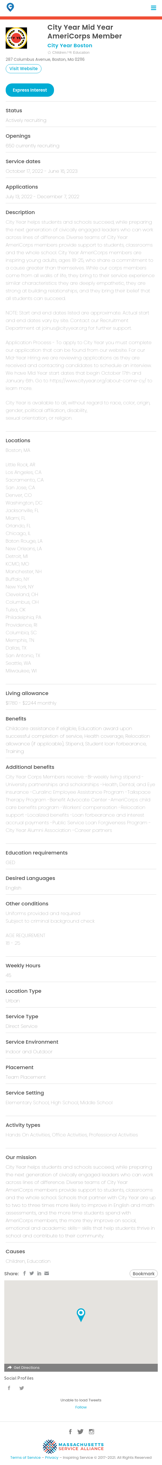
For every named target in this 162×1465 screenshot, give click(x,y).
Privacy (52, 1457)
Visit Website (23, 69)
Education (79, 52)
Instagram (91, 1431)
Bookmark (144, 1274)
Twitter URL (21, 1388)
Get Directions (27, 1367)
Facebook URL (9, 1388)
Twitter (80, 1431)
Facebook (70, 1431)
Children (56, 52)
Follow (81, 1407)
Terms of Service (25, 1457)
